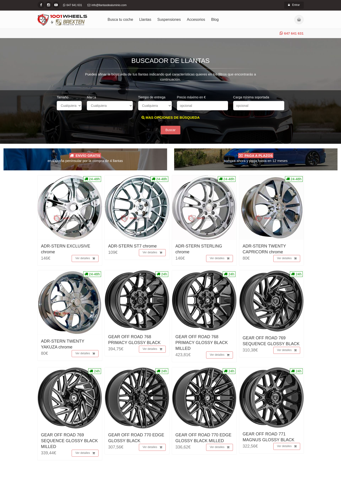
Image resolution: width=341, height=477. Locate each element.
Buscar (170, 130)
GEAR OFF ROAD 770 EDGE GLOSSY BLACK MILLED (204, 438)
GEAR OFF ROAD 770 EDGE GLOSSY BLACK (136, 438)
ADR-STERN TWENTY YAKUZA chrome (62, 344)
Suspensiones (169, 20)
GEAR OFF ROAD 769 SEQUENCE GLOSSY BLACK (271, 341)
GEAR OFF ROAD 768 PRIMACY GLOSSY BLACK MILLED (202, 342)
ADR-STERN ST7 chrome (132, 246)
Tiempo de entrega (151, 97)
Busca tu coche (120, 20)
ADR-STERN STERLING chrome (199, 249)
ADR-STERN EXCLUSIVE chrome (65, 249)
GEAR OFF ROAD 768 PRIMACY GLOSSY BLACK (134, 339)
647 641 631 (291, 33)
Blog (215, 20)
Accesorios (196, 20)
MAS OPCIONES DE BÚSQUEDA (170, 117)
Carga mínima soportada (251, 97)
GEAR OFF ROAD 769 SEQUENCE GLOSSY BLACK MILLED (69, 441)
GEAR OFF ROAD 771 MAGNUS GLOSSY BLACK (269, 437)
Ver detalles (85, 258)
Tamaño (62, 97)
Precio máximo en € (191, 97)
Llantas (145, 20)
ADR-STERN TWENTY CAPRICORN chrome (264, 249)
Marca (91, 97)
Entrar (294, 5)
